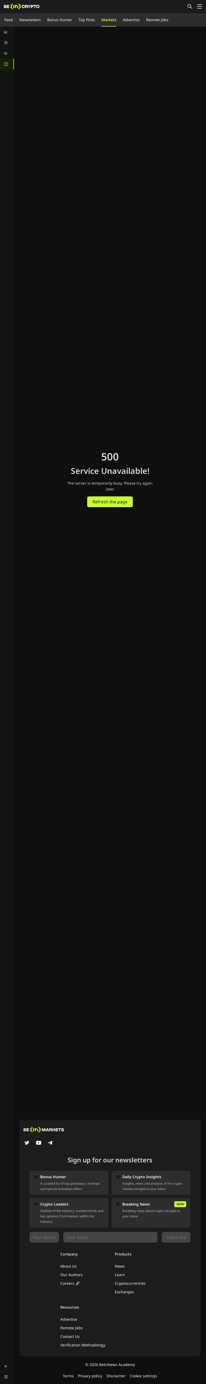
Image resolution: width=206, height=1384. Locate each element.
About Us (68, 1266)
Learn (120, 1274)
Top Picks (87, 19)
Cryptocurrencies (130, 1283)
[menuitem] (7, 32)
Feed (8, 19)
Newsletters (30, 19)
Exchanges (124, 1291)
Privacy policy (90, 1375)
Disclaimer (116, 1375)
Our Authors (71, 1274)
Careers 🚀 (70, 1283)
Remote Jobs (157, 19)
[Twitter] (27, 1143)
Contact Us (70, 1336)
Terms (68, 1375)
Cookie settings (143, 1375)
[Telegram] (50, 1143)
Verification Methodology (82, 1345)
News (120, 1266)
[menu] (7, 48)
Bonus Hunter (59, 19)
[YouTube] (38, 1143)
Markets (108, 19)
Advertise (131, 19)
